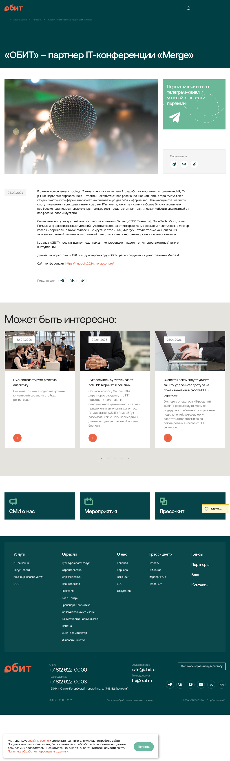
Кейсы (199, 571)
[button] (98, 466)
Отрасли (71, 571)
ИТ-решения (21, 580)
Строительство (71, 587)
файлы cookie (39, 741)
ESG (118, 601)
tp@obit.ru (143, 701)
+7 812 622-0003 (68, 701)
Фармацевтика (71, 594)
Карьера (121, 587)
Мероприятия (155, 594)
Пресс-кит (153, 601)
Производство (71, 601)
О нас (122, 571)
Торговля (67, 608)
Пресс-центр (161, 571)
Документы (123, 608)
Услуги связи (21, 587)
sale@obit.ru (145, 688)
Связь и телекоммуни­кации (79, 629)
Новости (152, 580)
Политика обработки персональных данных (38, 751)
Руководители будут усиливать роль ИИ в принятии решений (108, 385)
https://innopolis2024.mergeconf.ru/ (89, 263)
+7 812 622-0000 (68, 688)
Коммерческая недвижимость (80, 636)
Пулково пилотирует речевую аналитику (33, 382)
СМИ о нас (153, 587)
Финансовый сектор (74, 650)
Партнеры (202, 582)
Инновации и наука (73, 657)
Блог (197, 592)
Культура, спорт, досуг (75, 580)
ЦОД (16, 601)
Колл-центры (70, 615)
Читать (17, 444)
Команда (121, 580)
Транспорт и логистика (76, 622)
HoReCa (67, 643)
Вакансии (122, 594)
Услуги (20, 571)
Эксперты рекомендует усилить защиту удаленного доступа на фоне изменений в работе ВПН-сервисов (188, 390)
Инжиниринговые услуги (28, 594)
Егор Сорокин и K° (214, 746)
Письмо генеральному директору (201, 713)
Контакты (202, 602)
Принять (144, 746)
